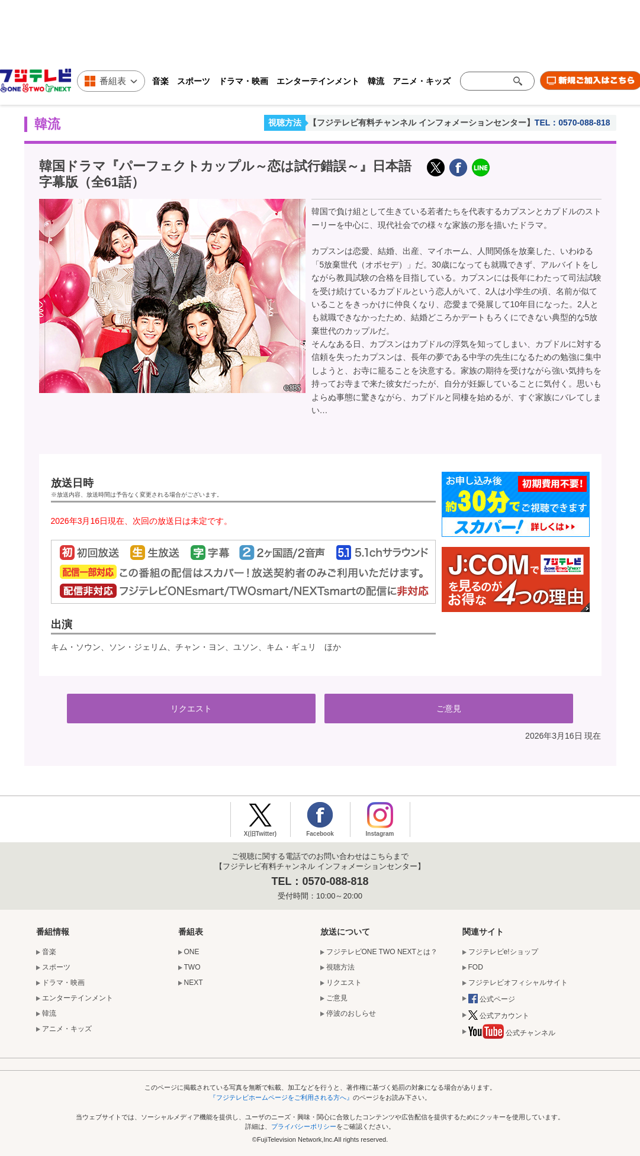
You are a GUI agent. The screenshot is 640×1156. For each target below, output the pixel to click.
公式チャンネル (511, 1034)
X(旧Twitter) (436, 167)
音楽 (160, 81)
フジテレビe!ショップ (503, 952)
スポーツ (193, 81)
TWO (192, 967)
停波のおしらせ (351, 1013)
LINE (481, 167)
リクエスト (191, 708)
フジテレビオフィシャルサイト (518, 982)
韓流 (376, 81)
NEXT (193, 982)
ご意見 (448, 708)
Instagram (380, 833)
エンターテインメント (317, 81)
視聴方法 (284, 122)
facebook (458, 167)
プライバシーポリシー (303, 1126)
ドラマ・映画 (243, 81)
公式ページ (491, 999)
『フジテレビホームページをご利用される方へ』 (281, 1097)
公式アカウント (498, 1016)
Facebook (320, 833)
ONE (192, 952)
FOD (475, 967)
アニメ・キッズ (422, 81)
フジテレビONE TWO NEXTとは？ (382, 952)
